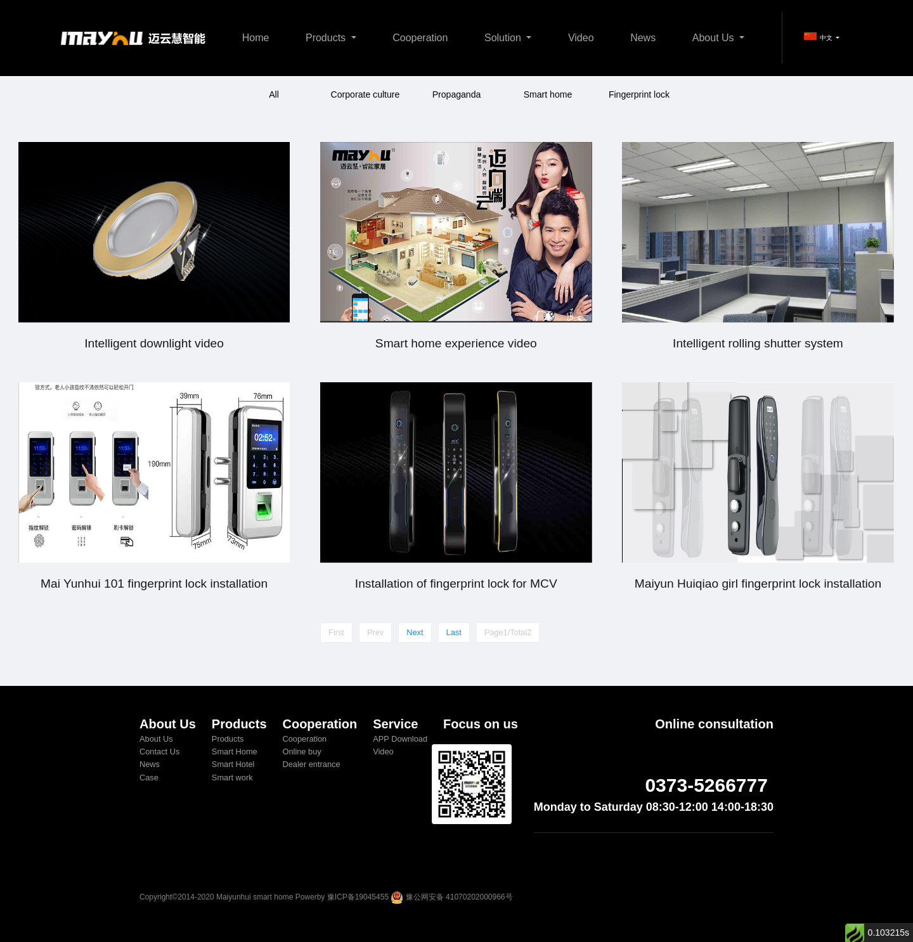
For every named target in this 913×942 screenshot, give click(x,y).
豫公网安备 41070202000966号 (459, 897)
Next (414, 632)
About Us (714, 37)
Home (255, 37)
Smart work (232, 777)
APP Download (400, 739)
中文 (819, 36)
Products (327, 37)
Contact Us (159, 751)
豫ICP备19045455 (358, 897)
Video (581, 37)
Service (395, 724)
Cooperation (420, 37)
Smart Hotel (233, 764)
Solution (504, 37)
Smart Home (234, 751)
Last (454, 632)
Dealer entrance (311, 764)
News (643, 37)
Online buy (301, 751)
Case (149, 777)
